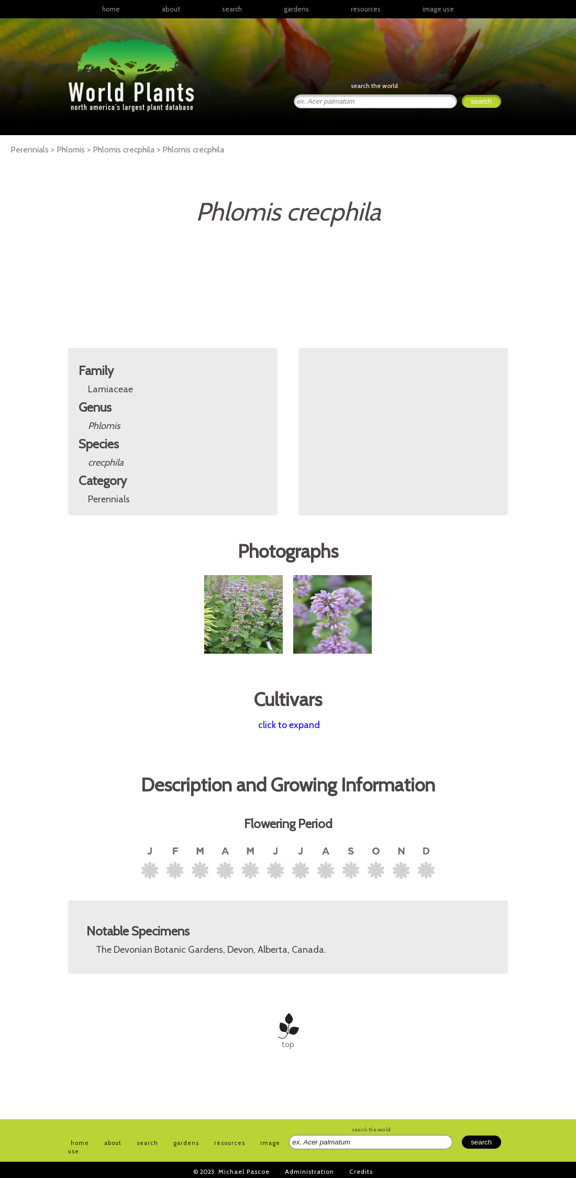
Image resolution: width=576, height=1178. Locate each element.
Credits (361, 1171)
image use (438, 9)
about (171, 9)
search (232, 9)
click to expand (289, 725)
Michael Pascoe (244, 1171)
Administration (309, 1171)
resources (229, 1143)
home (111, 9)
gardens (296, 9)
